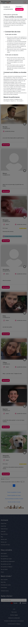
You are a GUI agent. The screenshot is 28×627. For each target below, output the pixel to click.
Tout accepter (19, 9)
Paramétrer (19, 6)
